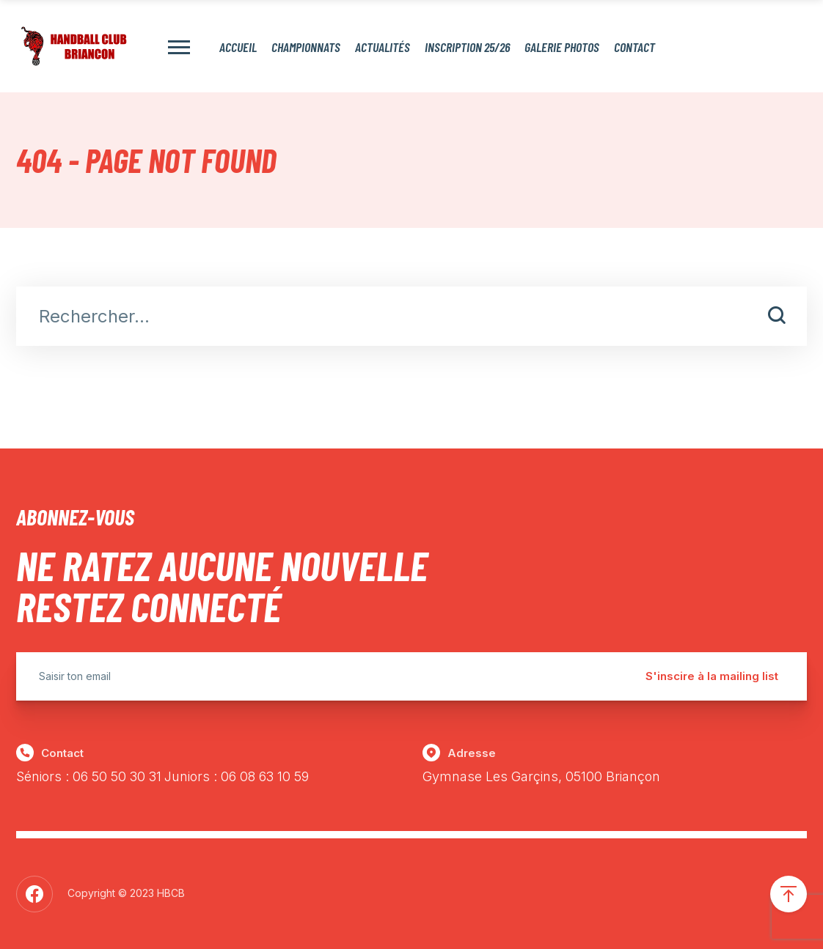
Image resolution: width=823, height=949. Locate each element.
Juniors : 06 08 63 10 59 (236, 776)
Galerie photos (561, 46)
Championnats (305, 46)
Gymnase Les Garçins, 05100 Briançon (541, 776)
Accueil (238, 46)
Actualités (382, 46)
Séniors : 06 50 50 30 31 (88, 776)
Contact (634, 46)
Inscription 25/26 (467, 46)
